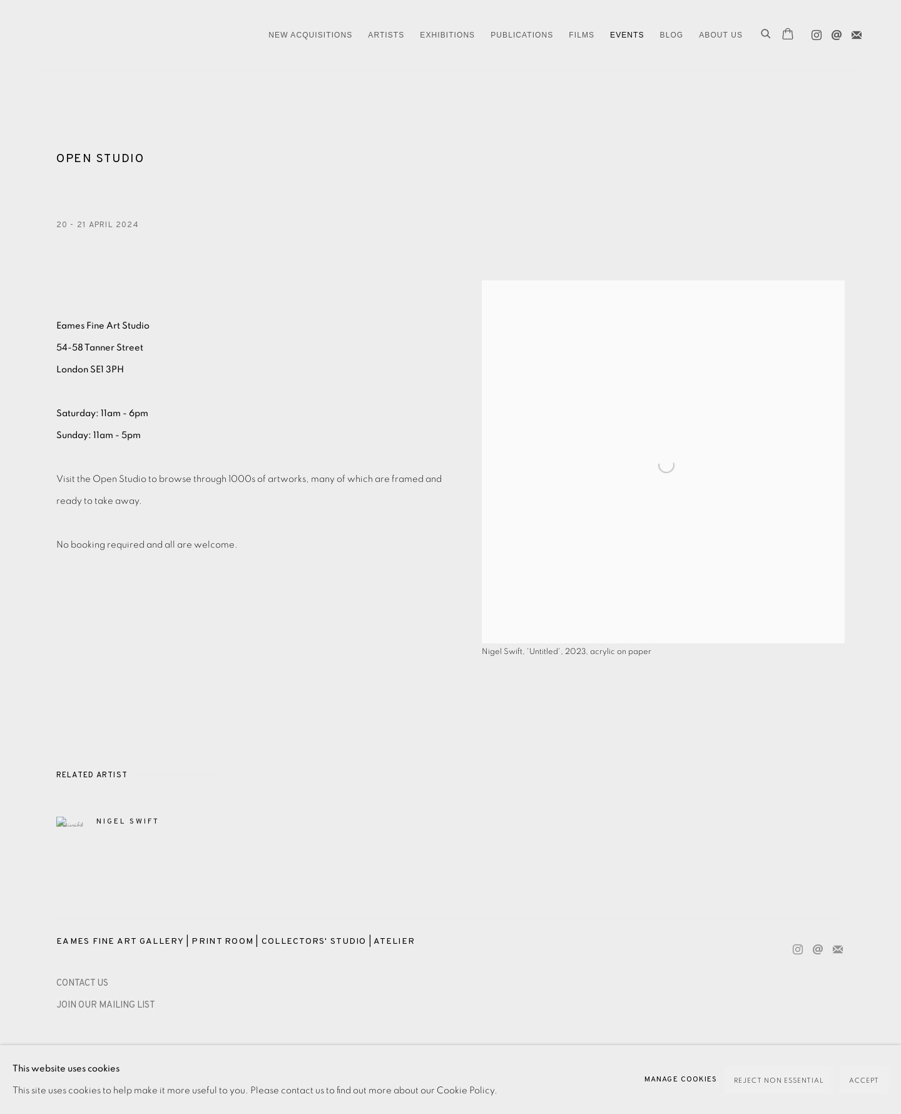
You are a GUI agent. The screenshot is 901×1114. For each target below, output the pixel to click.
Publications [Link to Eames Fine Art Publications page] (522, 35)
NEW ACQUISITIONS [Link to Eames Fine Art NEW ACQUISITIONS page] (310, 35)
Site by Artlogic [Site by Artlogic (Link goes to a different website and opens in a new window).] (251, 1074)
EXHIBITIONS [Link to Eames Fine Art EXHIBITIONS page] (447, 35)
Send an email (833, 33)
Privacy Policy (87, 1052)
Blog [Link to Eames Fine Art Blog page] (672, 35)
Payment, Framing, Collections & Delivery (410, 1052)
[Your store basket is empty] (787, 35)
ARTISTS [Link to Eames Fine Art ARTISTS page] (386, 35)
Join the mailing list (853, 33)
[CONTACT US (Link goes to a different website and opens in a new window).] (82, 983)
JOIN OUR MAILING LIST (105, 1005)
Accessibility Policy (176, 1052)
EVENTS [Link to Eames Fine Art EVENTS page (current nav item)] (627, 35)
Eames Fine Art (125, 35)
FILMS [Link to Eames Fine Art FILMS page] (581, 35)
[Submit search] (766, 35)
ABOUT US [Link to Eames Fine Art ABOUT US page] (721, 35)
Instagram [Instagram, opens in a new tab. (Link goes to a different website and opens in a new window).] (813, 33)
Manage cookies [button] (270, 1052)
